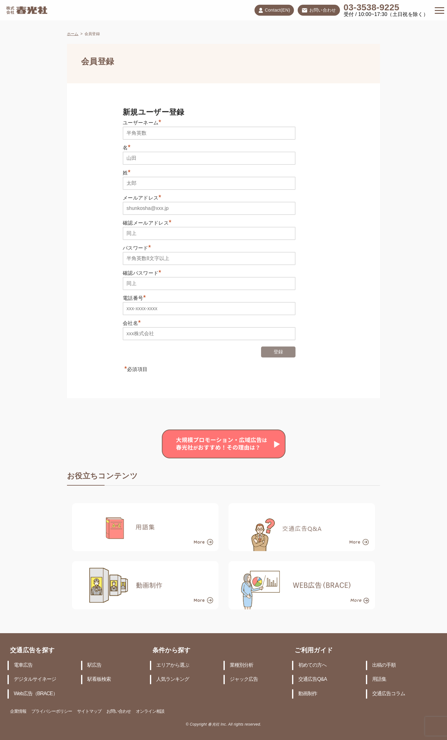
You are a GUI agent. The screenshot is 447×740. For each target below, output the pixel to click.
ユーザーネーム (142, 122)
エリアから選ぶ (172, 665)
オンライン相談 (150, 711)
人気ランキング (172, 679)
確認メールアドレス (147, 223)
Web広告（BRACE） (36, 693)
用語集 (379, 679)
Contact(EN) (274, 10)
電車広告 (23, 665)
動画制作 (307, 693)
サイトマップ (89, 711)
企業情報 (18, 711)
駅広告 (94, 665)
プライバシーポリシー (51, 711)
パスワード (137, 248)
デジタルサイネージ (35, 679)
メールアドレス (142, 198)
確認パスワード (142, 273)
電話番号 (134, 298)
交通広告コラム (388, 693)
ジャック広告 (244, 679)
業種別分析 (241, 665)
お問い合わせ (318, 10)
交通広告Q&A (312, 679)
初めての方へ (312, 665)
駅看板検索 (99, 679)
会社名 (132, 323)
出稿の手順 (384, 665)
